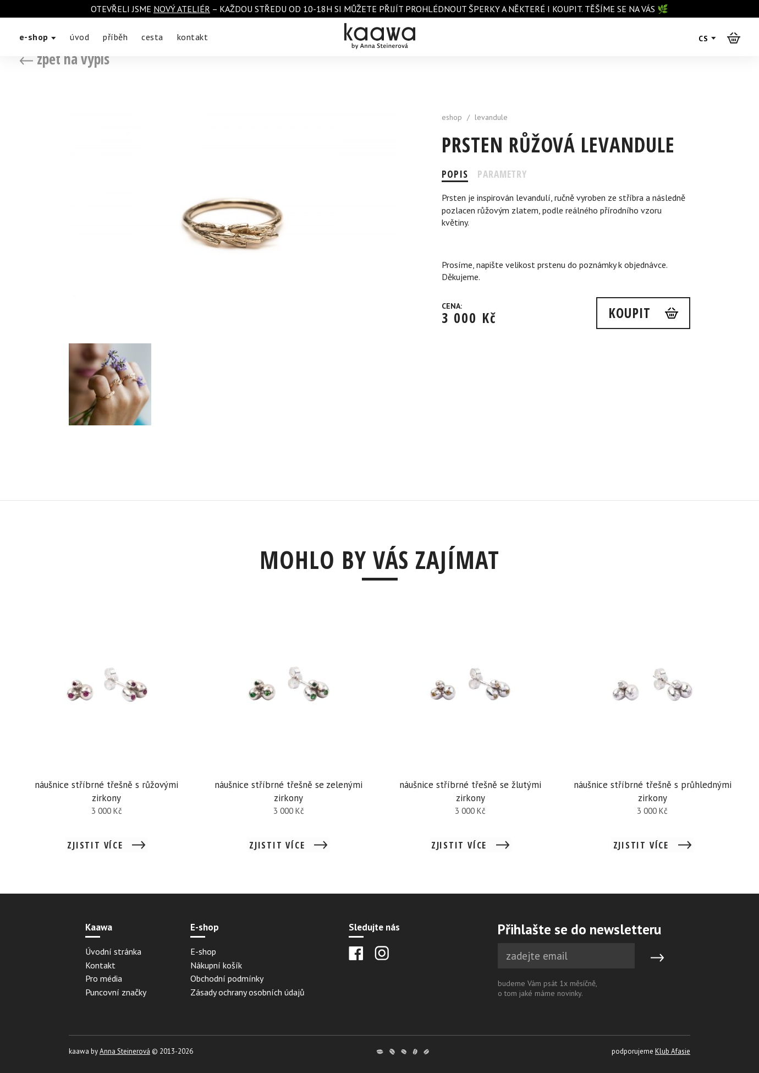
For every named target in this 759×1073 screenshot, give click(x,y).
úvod (79, 36)
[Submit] (657, 958)
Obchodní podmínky (226, 978)
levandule (491, 117)
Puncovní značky (115, 992)
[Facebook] (356, 953)
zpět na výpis (64, 59)
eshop (452, 117)
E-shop (203, 951)
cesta (152, 36)
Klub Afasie (672, 1051)
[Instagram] (382, 953)
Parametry (505, 173)
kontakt (192, 36)
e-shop (38, 36)
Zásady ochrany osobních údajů (247, 992)
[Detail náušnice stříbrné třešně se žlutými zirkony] (470, 737)
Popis (455, 173)
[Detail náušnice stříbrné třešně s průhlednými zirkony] (652, 737)
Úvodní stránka (113, 951)
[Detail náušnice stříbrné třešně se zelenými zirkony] (288, 737)
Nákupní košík (216, 965)
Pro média (103, 978)
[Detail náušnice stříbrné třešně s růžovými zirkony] (107, 737)
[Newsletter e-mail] (566, 956)
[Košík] (733, 37)
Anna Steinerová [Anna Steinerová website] (125, 1051)
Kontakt (100, 965)
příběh (115, 36)
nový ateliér (181, 8)
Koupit (628, 313)
